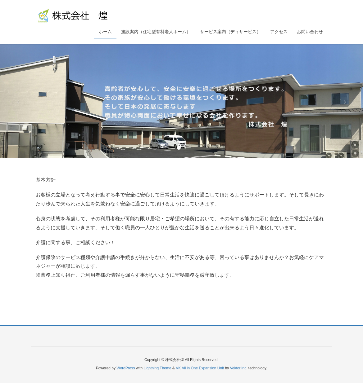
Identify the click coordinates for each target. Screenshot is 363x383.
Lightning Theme (157, 368)
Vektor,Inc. (238, 368)
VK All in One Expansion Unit (200, 368)
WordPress (125, 368)
